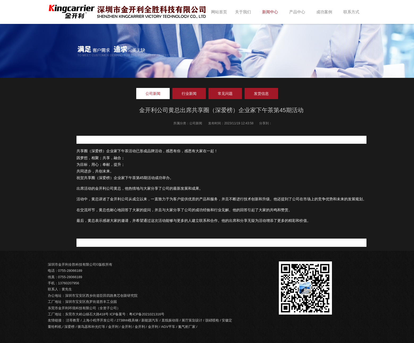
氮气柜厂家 (186, 327)
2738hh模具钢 (127, 320)
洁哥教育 (73, 320)
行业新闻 (189, 93)
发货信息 (261, 93)
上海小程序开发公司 (98, 320)
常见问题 (225, 93)
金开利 (113, 327)
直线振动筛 (170, 320)
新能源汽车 (150, 320)
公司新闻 (153, 93)
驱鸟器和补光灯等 (91, 327)
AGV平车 (168, 327)
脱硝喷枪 (212, 320)
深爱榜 (69, 327)
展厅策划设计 (192, 320)
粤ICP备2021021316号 (146, 314)
